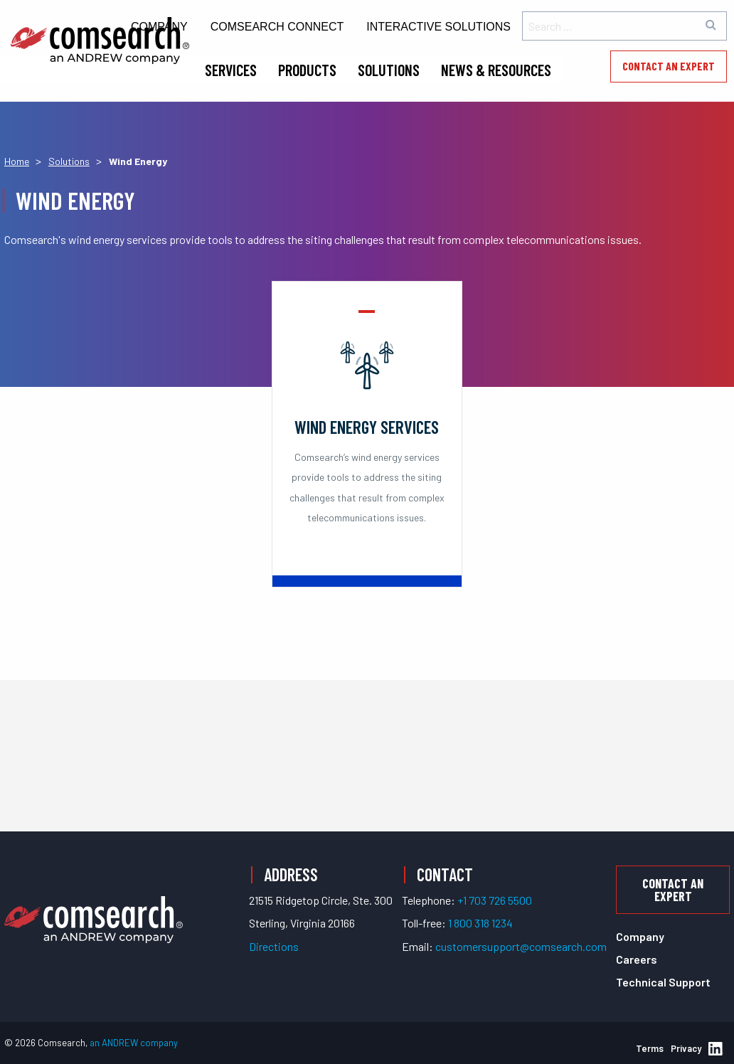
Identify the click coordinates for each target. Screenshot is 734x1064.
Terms (650, 1048)
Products (307, 69)
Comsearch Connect (277, 27)
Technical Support (663, 982)
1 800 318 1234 (480, 923)
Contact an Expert (668, 66)
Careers (636, 959)
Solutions (389, 69)
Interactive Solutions (438, 27)
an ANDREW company (134, 1042)
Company (640, 936)
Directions (274, 946)
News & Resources (496, 69)
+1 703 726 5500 (494, 900)
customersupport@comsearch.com (521, 946)
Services (231, 69)
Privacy (686, 1048)
